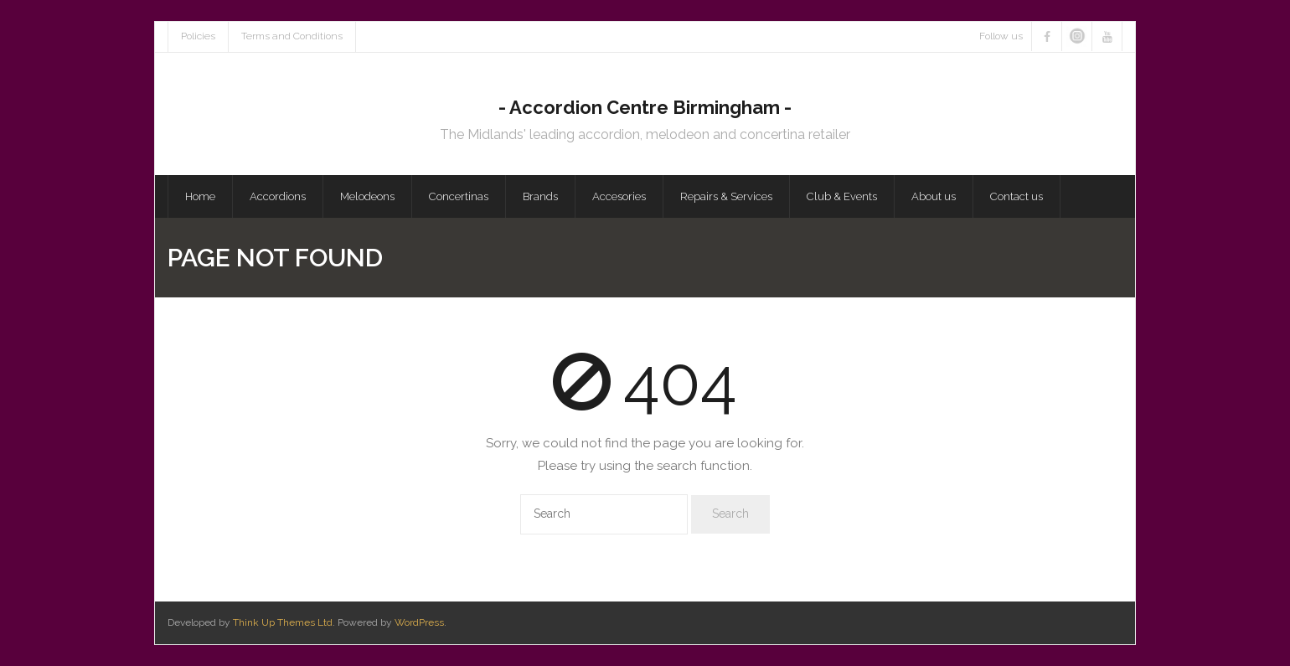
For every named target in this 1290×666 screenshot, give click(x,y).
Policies (198, 36)
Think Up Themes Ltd (283, 622)
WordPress (419, 622)
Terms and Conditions (292, 36)
